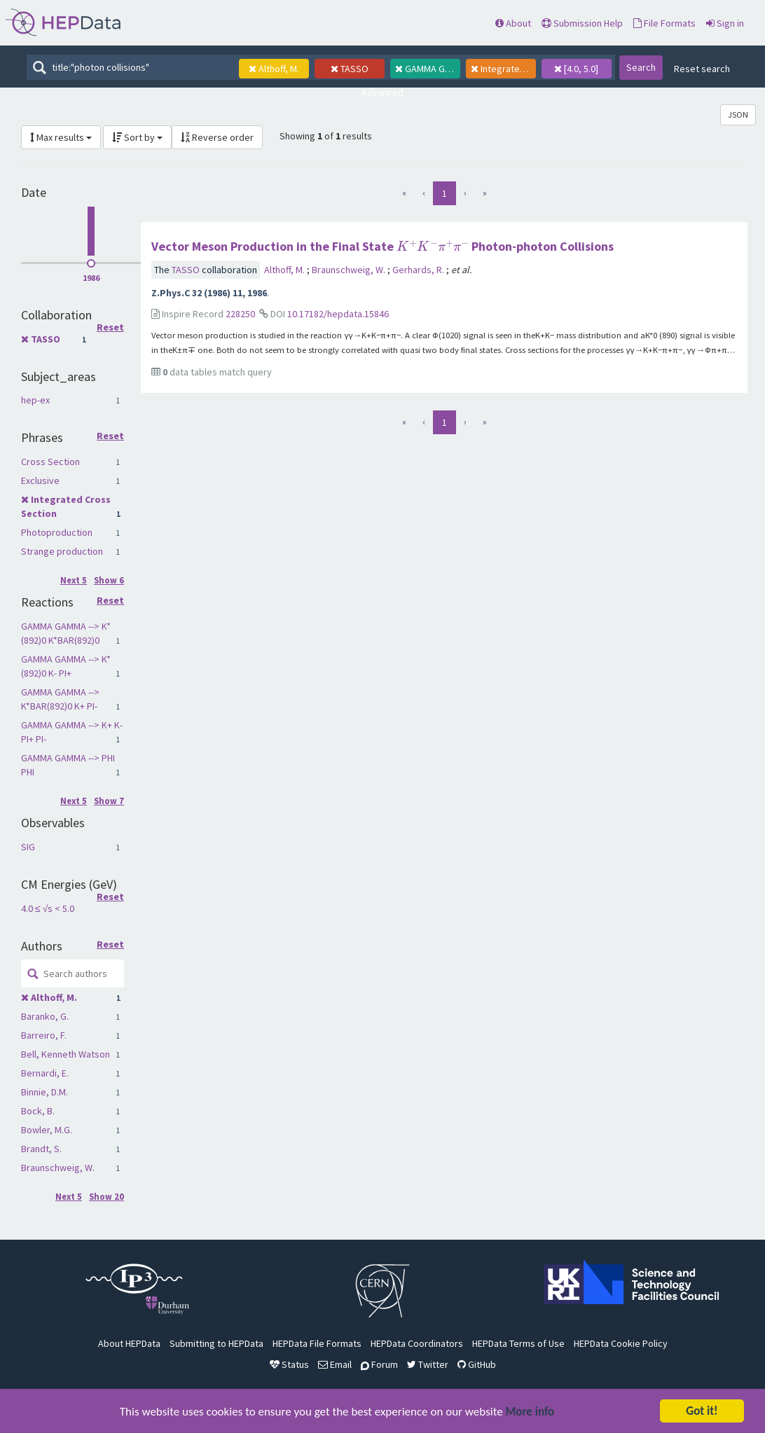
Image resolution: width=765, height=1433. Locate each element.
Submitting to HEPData (216, 1343)
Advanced (382, 92)
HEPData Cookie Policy (621, 1343)
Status (289, 1364)
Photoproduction (56, 532)
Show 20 (106, 1196)
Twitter (427, 1364)
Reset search (702, 68)
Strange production (62, 551)
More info (530, 1414)
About (513, 23)
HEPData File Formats (317, 1343)
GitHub (476, 1364)
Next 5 (73, 580)
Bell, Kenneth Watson (65, 1054)
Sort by (137, 137)
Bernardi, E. (45, 1073)
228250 (240, 313)
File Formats (664, 23)
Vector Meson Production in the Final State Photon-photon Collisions (382, 246)
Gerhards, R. (419, 269)
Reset (110, 327)
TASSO (45, 339)
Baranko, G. (45, 1016)
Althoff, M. (54, 997)
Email (335, 1364)
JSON (738, 114)
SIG (28, 846)
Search (641, 67)
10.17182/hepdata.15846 (338, 313)
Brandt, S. (41, 1148)
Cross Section (50, 461)
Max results (61, 137)
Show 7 (109, 801)
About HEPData (129, 1343)
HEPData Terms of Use (518, 1343)
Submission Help (582, 23)
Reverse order (217, 137)
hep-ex (35, 400)
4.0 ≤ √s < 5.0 (47, 908)
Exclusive (40, 480)
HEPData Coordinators (417, 1343)
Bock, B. (38, 1111)
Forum (379, 1364)
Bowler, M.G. (46, 1129)
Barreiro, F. (44, 1035)
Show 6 (109, 580)
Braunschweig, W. (58, 1167)
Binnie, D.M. (44, 1092)
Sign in (725, 23)
